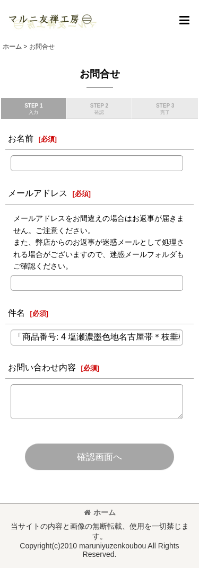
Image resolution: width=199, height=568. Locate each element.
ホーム (100, 512)
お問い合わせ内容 (42, 367)
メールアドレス (37, 193)
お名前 (20, 138)
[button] (184, 20)
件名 (16, 312)
